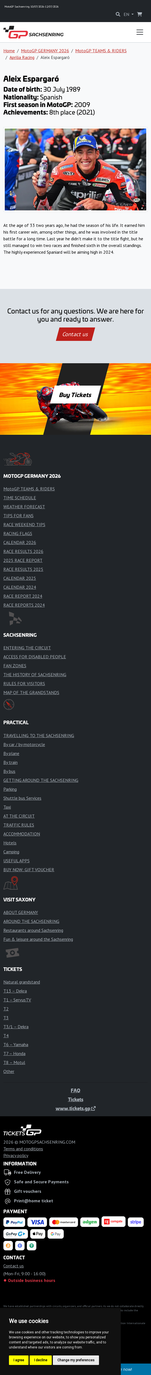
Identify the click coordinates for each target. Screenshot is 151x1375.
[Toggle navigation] (140, 32)
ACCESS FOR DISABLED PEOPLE (34, 656)
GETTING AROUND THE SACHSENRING (40, 780)
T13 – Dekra (15, 991)
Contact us (75, 334)
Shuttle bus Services (22, 798)
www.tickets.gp (76, 1108)
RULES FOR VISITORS (24, 683)
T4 (6, 1035)
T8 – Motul (14, 1062)
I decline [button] (40, 1360)
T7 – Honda (14, 1053)
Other (8, 1071)
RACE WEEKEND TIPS (24, 524)
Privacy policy (15, 1155)
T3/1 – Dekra (16, 1026)
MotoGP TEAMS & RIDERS (101, 50)
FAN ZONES (14, 665)
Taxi (7, 807)
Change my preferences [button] (76, 1360)
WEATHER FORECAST (24, 506)
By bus (9, 771)
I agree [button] (18, 1360)
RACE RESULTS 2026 (23, 551)
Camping (11, 851)
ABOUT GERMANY (20, 912)
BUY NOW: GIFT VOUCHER (28, 869)
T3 (6, 1017)
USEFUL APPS (16, 860)
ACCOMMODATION (21, 834)
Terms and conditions (23, 1148)
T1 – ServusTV (17, 1000)
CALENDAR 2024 (19, 587)
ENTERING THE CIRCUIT (27, 647)
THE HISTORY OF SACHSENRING (34, 674)
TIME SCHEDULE (19, 497)
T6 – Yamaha (15, 1044)
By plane (11, 753)
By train (10, 762)
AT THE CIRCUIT (19, 816)
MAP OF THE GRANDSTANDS (31, 692)
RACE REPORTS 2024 (24, 605)
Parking (10, 789)
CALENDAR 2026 (19, 542)
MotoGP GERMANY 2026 (45, 50)
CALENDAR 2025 (19, 578)
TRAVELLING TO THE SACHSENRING (38, 735)
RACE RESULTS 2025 (23, 569)
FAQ (75, 1090)
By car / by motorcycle (24, 744)
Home (9, 50)
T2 (6, 1008)
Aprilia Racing (22, 57)
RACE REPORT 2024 (22, 596)
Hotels (9, 843)
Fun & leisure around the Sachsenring (38, 939)
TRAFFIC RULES (18, 825)
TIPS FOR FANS (18, 515)
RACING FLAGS (17, 533)
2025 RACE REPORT (23, 560)
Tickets (75, 1099)
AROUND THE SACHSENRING (31, 921)
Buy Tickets (75, 394)
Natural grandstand (21, 982)
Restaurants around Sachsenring (33, 930)
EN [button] (127, 14)
